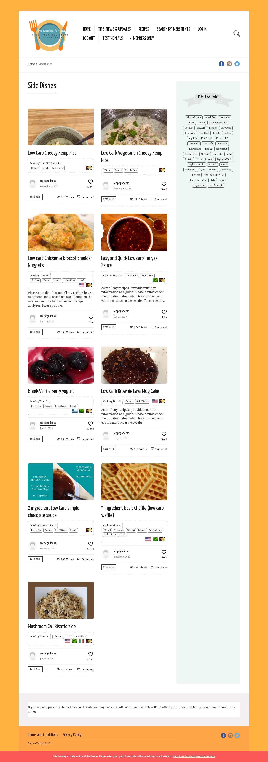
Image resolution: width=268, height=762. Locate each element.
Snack (81, 280)
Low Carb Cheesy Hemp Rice (52, 153)
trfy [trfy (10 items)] (213, 180)
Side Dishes (57, 168)
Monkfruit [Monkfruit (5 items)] (221, 149)
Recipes (143, 29)
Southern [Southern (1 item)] (189, 169)
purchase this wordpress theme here (194, 756)
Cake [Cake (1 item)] (191, 122)
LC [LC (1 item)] (226, 138)
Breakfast (36, 406)
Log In (202, 29)
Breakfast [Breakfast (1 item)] (210, 117)
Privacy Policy (72, 735)
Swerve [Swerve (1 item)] (196, 175)
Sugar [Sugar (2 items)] (202, 169)
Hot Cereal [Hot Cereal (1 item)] (206, 138)
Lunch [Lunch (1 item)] (208, 149)
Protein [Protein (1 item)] (188, 159)
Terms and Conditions (43, 735)
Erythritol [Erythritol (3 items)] (190, 133)
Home (87, 29)
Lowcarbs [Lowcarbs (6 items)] (222, 143)
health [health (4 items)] (216, 133)
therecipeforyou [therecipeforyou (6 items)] (198, 180)
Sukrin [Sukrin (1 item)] (212, 169)
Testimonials (113, 38)
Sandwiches (155, 530)
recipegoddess (48, 181)
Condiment (133, 275)
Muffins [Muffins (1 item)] (205, 154)
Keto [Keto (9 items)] (218, 138)
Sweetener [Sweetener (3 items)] (225, 169)
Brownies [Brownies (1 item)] (225, 117)
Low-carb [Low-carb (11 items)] (194, 143)
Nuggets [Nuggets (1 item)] (217, 154)
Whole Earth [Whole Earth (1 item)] (216, 185)
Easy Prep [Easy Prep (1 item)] (226, 128)
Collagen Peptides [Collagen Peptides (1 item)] (218, 122)
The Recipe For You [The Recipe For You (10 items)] (214, 175)
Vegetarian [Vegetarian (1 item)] (199, 185)
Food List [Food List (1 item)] (204, 133)
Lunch (45, 168)
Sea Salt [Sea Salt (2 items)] (213, 164)
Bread (107, 530)
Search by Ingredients (173, 29)
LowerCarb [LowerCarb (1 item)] (195, 149)
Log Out (89, 38)
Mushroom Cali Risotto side (52, 626)
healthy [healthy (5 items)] (227, 133)
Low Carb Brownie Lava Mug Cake (130, 391)
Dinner (35, 168)
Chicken (35, 280)
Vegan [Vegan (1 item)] (222, 180)
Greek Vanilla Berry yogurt (51, 391)
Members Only (143, 38)
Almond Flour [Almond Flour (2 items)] (194, 117)
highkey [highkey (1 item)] (193, 138)
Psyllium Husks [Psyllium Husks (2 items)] (197, 164)
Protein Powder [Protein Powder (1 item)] (204, 159)
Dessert (48, 406)
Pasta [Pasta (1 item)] (229, 154)
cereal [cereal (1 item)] (201, 122)
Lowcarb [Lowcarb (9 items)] (208, 143)
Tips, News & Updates (114, 29)
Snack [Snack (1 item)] (224, 164)
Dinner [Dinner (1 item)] (213, 128)
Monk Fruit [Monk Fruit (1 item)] (191, 154)
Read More (35, 196)
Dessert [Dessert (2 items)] (201, 128)
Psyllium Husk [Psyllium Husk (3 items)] (224, 159)
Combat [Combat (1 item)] (189, 128)
